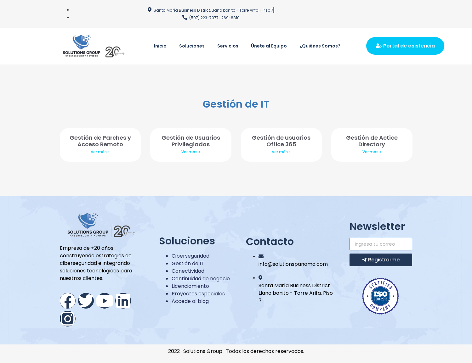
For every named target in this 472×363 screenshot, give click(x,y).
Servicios (227, 46)
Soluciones (192, 46)
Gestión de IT (188, 263)
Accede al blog (190, 301)
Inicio (160, 46)
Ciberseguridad (190, 256)
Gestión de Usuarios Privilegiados (191, 141)
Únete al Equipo (269, 46)
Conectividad (188, 271)
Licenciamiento (190, 286)
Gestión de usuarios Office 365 (281, 141)
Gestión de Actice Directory (372, 141)
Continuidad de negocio (201, 278)
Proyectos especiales (198, 293)
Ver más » (100, 151)
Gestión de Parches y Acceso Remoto (100, 141)
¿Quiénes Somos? (319, 46)
